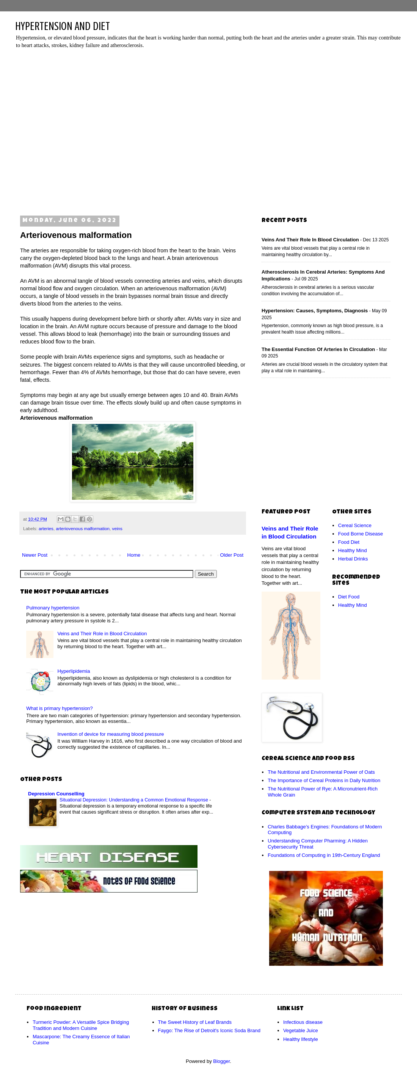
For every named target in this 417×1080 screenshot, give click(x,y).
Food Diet (348, 542)
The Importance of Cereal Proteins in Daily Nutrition (324, 780)
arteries (46, 528)
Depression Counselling (56, 794)
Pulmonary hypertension (52, 608)
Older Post (231, 555)
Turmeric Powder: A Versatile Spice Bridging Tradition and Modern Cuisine (81, 1025)
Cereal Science (355, 525)
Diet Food (348, 597)
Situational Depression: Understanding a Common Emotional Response (134, 800)
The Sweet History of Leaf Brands (195, 1022)
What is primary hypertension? (59, 708)
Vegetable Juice (300, 1030)
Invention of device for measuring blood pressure (110, 734)
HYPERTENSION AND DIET (62, 26)
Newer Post (34, 555)
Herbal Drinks (353, 559)
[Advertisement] (71, 129)
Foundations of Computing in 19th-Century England (324, 855)
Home (134, 555)
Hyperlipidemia (73, 671)
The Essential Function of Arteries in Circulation (318, 349)
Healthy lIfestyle (300, 1039)
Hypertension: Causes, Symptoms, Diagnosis (315, 310)
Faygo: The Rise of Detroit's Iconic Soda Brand (209, 1030)
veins (117, 528)
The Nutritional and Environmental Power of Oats (321, 772)
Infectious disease (303, 1022)
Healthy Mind (352, 550)
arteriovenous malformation (83, 528)
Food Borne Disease (360, 534)
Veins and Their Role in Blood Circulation (102, 633)
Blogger (221, 1061)
